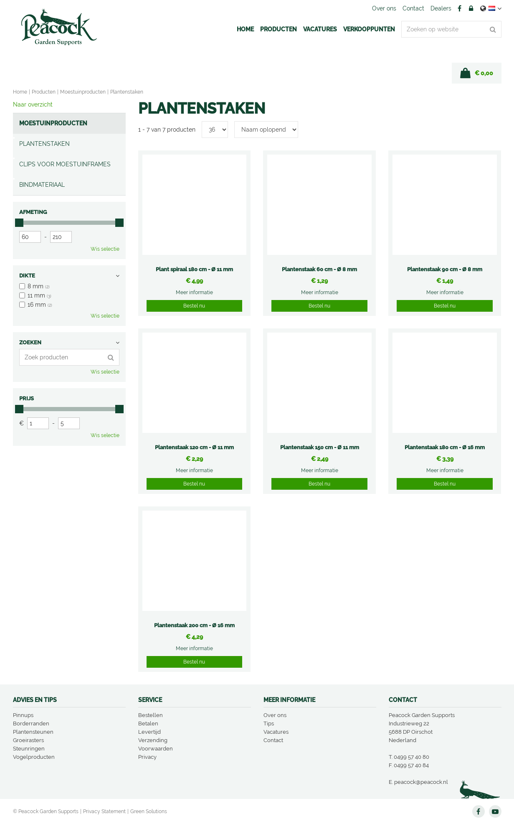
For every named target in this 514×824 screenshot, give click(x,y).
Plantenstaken (44, 143)
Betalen (148, 723)
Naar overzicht (33, 104)
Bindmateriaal (42, 184)
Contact (273, 740)
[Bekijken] (476, 73)
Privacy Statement (104, 811)
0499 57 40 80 (411, 757)
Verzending (152, 740)
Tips (268, 723)
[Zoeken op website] (451, 29)
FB (460, 8)
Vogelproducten (34, 757)
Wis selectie (105, 249)
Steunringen (29, 748)
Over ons (274, 715)
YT (495, 811)
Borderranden (31, 723)
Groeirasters (28, 740)
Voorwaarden (155, 748)
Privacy (147, 757)
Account (471, 8)
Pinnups (23, 715)
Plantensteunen (33, 732)
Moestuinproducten (53, 123)
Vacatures (276, 732)
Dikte (27, 275)
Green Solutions (148, 811)
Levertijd (149, 732)
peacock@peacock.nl (421, 782)
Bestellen (150, 715)
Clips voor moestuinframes (65, 164)
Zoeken (30, 342)
